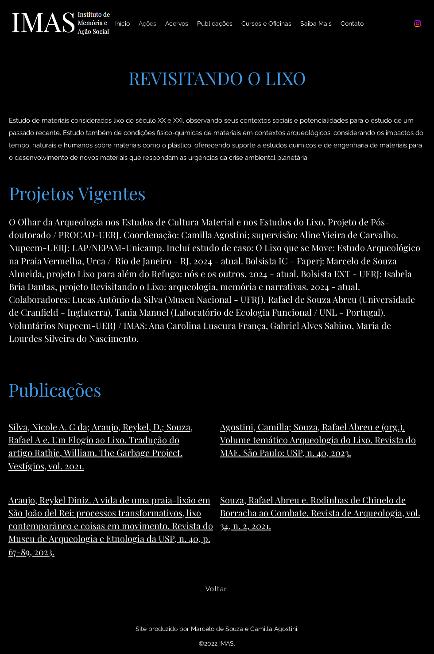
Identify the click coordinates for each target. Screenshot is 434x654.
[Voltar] (217, 589)
